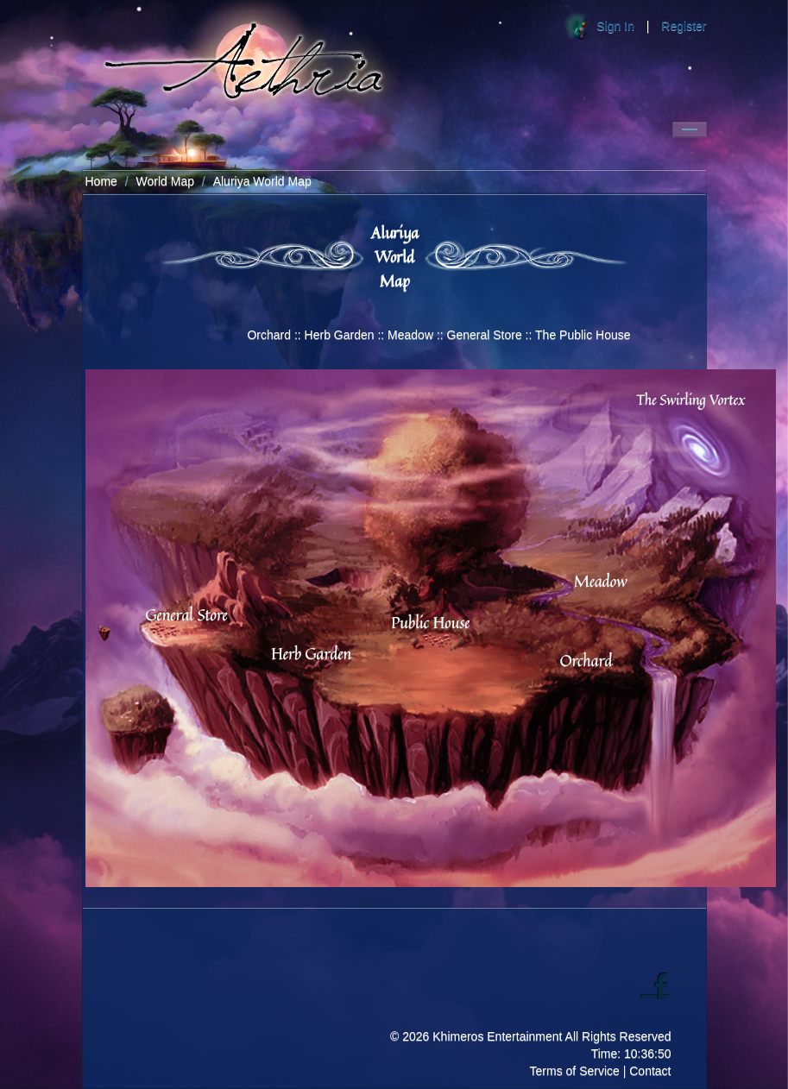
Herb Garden (340, 335)
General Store (484, 335)
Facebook (654, 985)
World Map (165, 181)
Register (683, 26)
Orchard (269, 335)
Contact (650, 1071)
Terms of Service (575, 1071)
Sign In (615, 26)
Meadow (410, 335)
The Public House (583, 335)
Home (101, 181)
